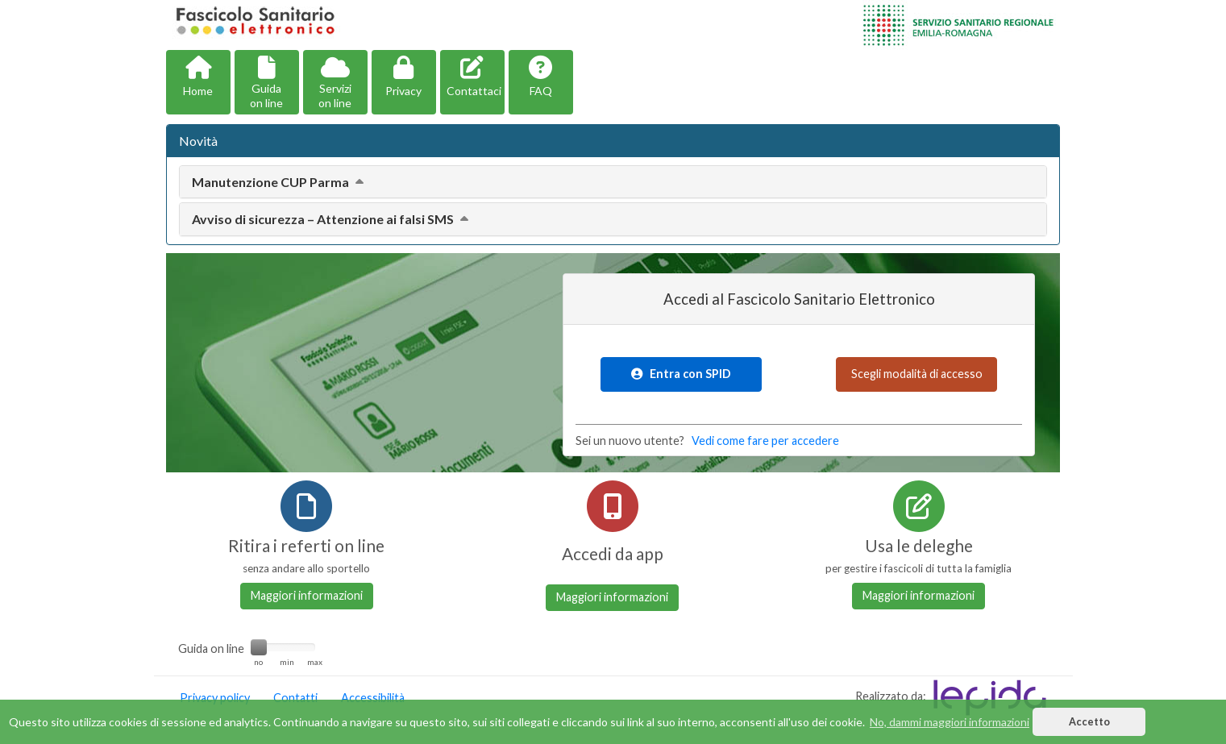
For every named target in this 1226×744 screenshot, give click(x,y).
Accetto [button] (1089, 722)
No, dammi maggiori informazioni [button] (949, 722)
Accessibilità (373, 698)
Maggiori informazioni (307, 595)
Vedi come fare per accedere (765, 440)
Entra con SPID (681, 373)
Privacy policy (215, 698)
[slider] (259, 647)
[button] (198, 82)
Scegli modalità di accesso (917, 373)
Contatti (295, 698)
